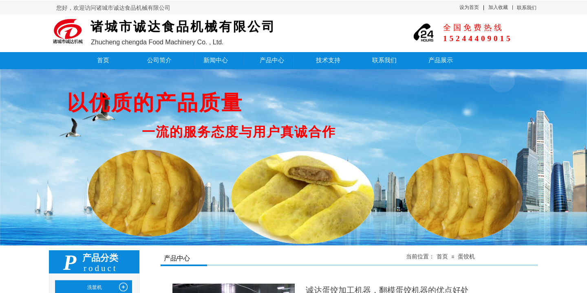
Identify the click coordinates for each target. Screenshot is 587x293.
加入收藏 (498, 7)
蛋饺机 (466, 257)
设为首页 (469, 7)
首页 (442, 257)
